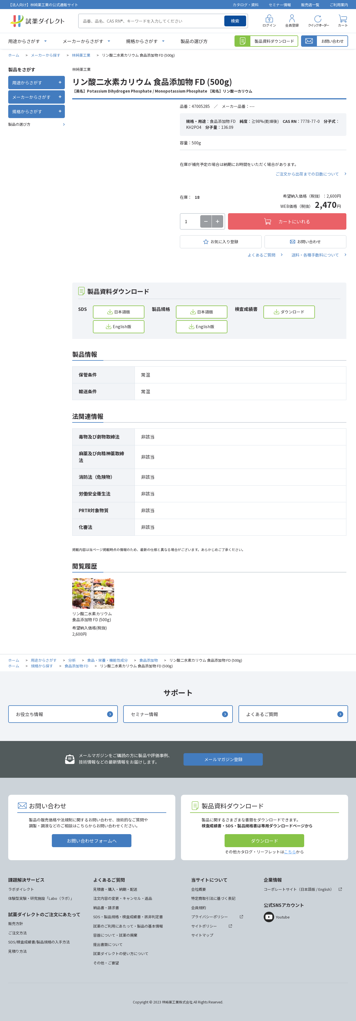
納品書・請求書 (106, 907)
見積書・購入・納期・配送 (115, 889)
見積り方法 (17, 951)
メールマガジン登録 (223, 759)
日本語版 (122, 312)
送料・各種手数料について (315, 255)
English (324, 889)
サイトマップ (202, 935)
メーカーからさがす (83, 41)
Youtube (283, 917)
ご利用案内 (339, 4)
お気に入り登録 (224, 241)
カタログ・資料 (246, 4)
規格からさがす (142, 41)
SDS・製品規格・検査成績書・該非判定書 (128, 916)
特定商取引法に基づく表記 (213, 898)
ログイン (269, 25)
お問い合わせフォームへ (92, 840)
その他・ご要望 (106, 963)
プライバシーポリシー (209, 916)
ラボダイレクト (21, 889)
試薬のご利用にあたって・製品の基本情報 (128, 926)
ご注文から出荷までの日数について (307, 174)
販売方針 (15, 923)
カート (343, 25)
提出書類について (108, 944)
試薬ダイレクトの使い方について (120, 953)
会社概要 (198, 889)
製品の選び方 (194, 41)
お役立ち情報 (29, 714)
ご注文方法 (17, 932)
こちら (290, 852)
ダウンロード (292, 312)
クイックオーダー (318, 25)
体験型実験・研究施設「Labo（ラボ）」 (41, 898)
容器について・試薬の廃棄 (115, 935)
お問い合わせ (309, 241)
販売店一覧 (310, 4)
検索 (235, 21)
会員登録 (292, 25)
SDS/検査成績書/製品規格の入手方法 (39, 942)
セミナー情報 (280, 4)
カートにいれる (294, 221)
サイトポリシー (204, 926)
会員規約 (198, 907)
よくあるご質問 (261, 255)
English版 (122, 326)
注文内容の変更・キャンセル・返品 (122, 898)
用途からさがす (24, 41)
